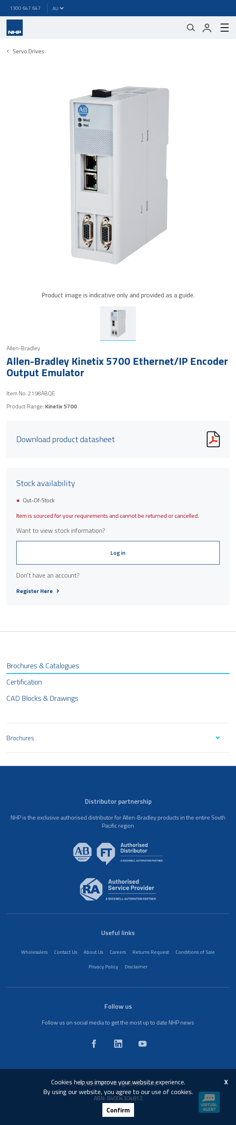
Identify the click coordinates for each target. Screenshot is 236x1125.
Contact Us (65, 952)
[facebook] (94, 1044)
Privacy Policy (103, 966)
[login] (207, 27)
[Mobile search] (191, 27)
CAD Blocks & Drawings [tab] (42, 698)
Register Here (37, 591)
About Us (93, 952)
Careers (118, 952)
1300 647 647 (25, 8)
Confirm (118, 1110)
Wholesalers (34, 952)
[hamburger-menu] (221, 27)
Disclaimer (136, 966)
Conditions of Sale (195, 952)
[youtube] (143, 1044)
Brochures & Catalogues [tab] (42, 665)
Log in (118, 552)
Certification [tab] (24, 681)
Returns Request (150, 952)
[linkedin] (118, 1044)
